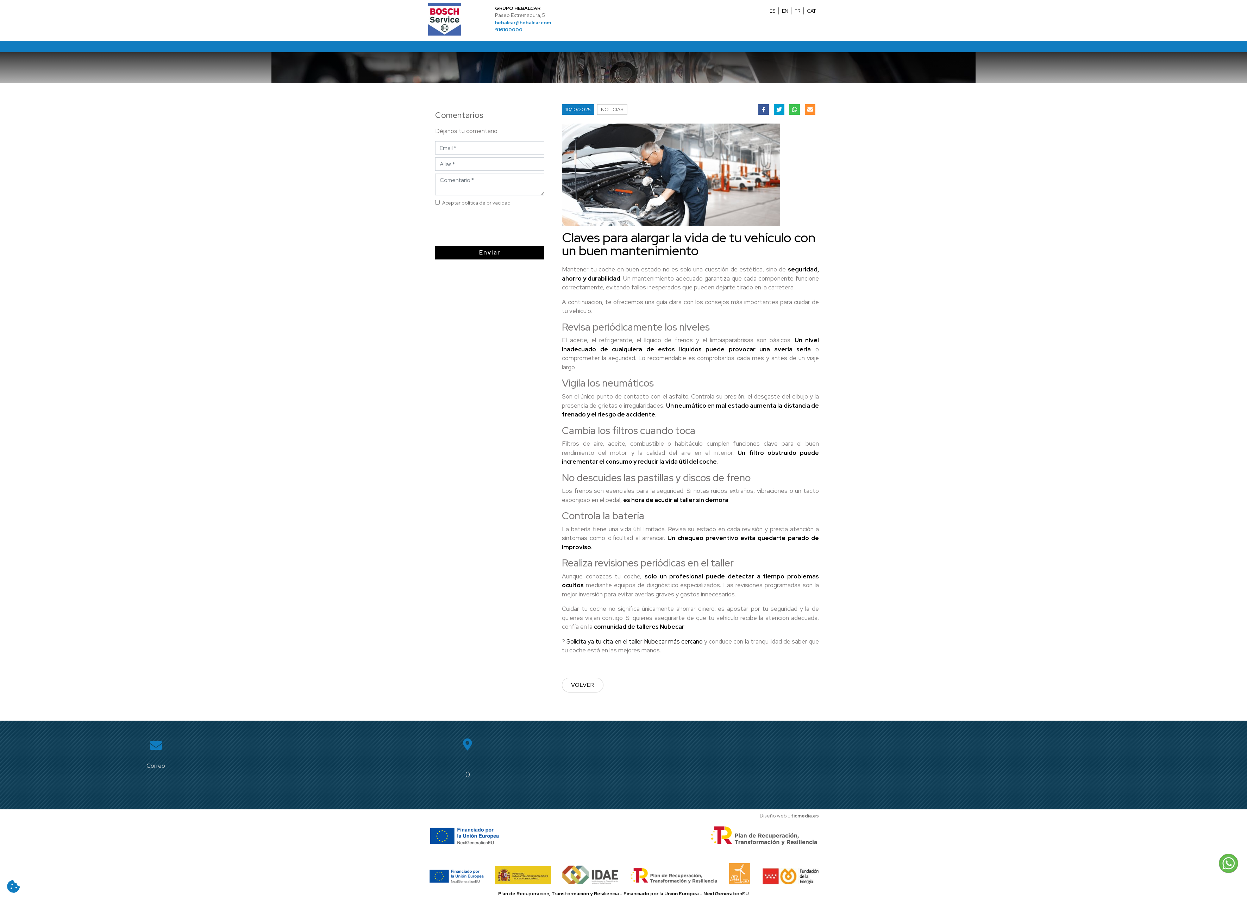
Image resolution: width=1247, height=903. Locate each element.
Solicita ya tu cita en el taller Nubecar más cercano (634, 641)
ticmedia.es (805, 816)
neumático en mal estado (712, 405)
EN (785, 11)
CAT (811, 11)
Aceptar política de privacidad (480, 203)
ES (773, 11)
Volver (582, 685)
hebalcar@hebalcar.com (523, 22)
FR (798, 11)
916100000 (508, 29)
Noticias (612, 109)
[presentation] (492, 226)
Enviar (493, 252)
